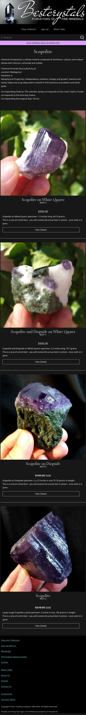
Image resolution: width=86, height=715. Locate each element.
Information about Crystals (14, 656)
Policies (4, 680)
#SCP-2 (43, 203)
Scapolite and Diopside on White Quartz (43, 332)
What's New (59, 29)
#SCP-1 (43, 335)
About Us (5, 675)
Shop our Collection (10, 640)
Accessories (6, 694)
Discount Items (8, 699)
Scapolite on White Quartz (43, 200)
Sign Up (44, 29)
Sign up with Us (8, 645)
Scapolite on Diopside (43, 464)
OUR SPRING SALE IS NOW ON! (43, 42)
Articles (4, 662)
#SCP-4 (43, 467)
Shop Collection (28, 29)
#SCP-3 (43, 599)
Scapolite (43, 596)
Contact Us (6, 686)
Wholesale (6, 651)
